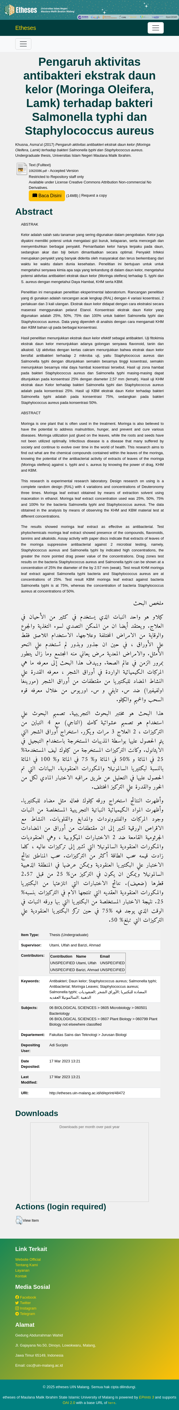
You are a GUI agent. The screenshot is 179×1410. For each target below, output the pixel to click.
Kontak (21, 1276)
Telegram (25, 1314)
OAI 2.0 (69, 1403)
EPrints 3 (146, 1397)
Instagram (25, 1308)
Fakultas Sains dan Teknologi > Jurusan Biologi (88, 1035)
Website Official (28, 1259)
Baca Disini (47, 195)
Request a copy (94, 195)
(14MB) (54, 195)
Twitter (23, 1303)
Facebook (25, 1297)
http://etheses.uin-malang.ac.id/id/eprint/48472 (87, 1093)
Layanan (22, 1270)
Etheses (25, 28)
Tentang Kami (26, 1265)
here (111, 1403)
